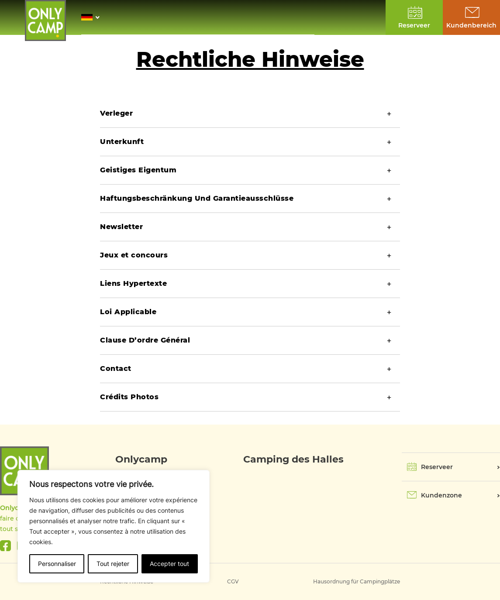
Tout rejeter (113, 563)
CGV (233, 581)
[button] (92, 17)
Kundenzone (441, 495)
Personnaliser (57, 563)
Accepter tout (169, 563)
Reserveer (437, 467)
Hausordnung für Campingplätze (356, 581)
